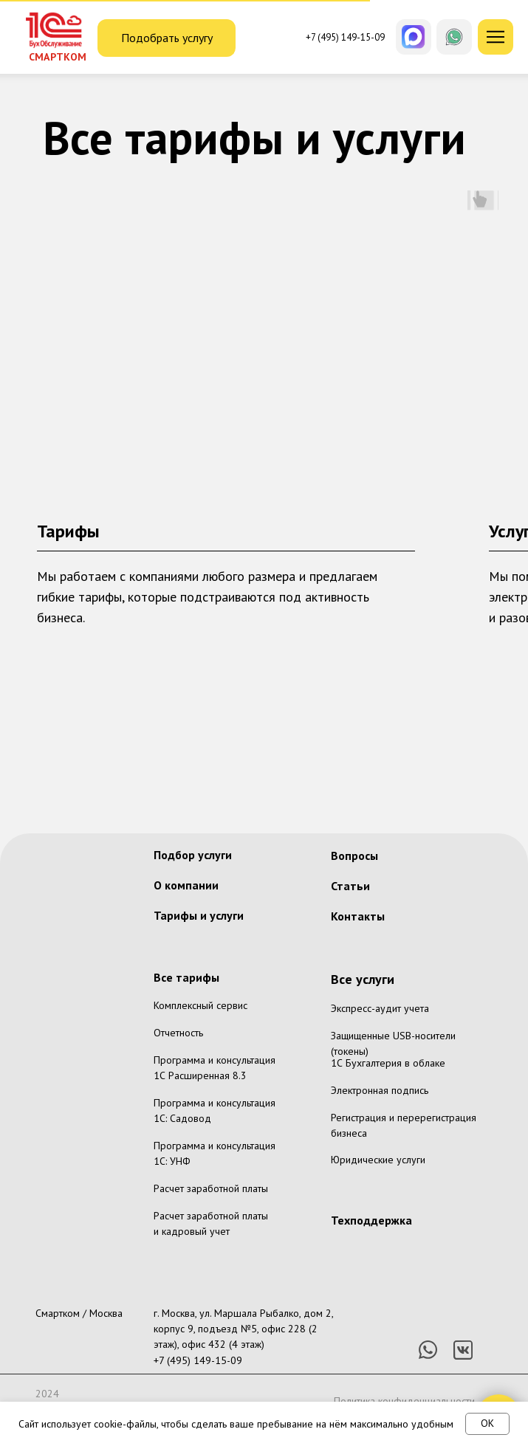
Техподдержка (371, 1220)
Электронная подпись (379, 1090)
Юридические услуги (378, 1159)
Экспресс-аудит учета (380, 1008)
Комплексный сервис (200, 1005)
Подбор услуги (193, 854)
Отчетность (178, 1032)
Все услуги (362, 979)
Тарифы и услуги (199, 915)
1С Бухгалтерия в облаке (388, 1063)
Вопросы (354, 855)
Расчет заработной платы (211, 1188)
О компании (186, 885)
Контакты (358, 916)
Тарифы (68, 531)
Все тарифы (186, 977)
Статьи (350, 885)
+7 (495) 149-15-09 (198, 1360)
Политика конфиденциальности (404, 1401)
